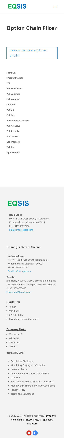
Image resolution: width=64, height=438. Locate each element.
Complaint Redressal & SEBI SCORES (30, 373)
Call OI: (10, 115)
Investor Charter (19, 369)
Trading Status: (14, 77)
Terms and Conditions (22, 393)
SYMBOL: (11, 72)
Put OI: (10, 109)
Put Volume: (13, 93)
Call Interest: (13, 141)
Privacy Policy (18, 389)
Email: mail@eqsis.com (18, 291)
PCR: (8, 83)
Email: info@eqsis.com (21, 229)
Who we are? (15, 334)
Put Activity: (13, 125)
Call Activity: (13, 131)
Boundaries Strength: (17, 120)
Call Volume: (13, 99)
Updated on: (13, 152)
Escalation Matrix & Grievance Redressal (32, 381)
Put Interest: (13, 136)
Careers (13, 346)
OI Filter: (11, 104)
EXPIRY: (10, 147)
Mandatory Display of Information (28, 365)
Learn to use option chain (28, 52)
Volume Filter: (14, 88)
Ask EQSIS (14, 338)
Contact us (14, 342)
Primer (12, 306)
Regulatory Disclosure (22, 361)
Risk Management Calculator (24, 319)
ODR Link (15, 377)
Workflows (14, 310)
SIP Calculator (16, 314)
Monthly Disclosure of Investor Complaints (33, 385)
